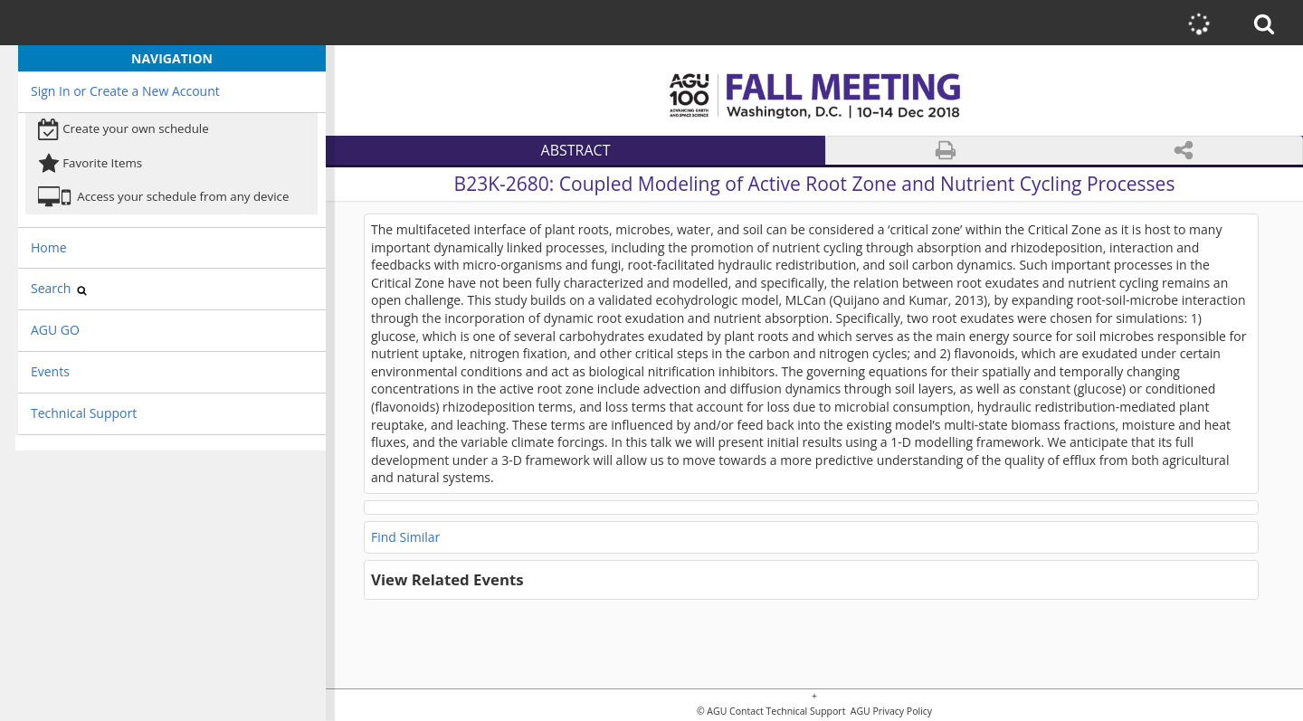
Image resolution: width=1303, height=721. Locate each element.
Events (50, 371)
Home (49, 247)
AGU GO (55, 329)
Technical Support (84, 413)
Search (59, 288)
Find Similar (405, 536)
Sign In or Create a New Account (125, 91)
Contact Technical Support (787, 711)
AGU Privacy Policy (890, 711)
